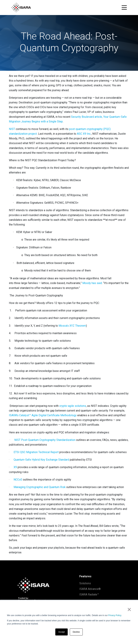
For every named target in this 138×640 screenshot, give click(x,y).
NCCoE (18, 479)
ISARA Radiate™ (89, 594)
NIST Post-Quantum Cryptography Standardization (44, 440)
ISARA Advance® (90, 589)
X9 (15, 467)
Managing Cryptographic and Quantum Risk (40, 487)
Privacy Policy (114, 615)
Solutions (85, 583)
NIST (12, 129)
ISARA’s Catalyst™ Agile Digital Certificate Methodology (43, 415)
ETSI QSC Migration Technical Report (36, 452)
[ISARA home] (21, 7)
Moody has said (92, 283)
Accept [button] (61, 632)
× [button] (129, 609)
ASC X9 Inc (84, 133)
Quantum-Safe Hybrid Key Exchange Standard (41, 459)
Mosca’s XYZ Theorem (72, 325)
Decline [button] (76, 632)
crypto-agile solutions (72, 406)
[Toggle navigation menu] (124, 7)
